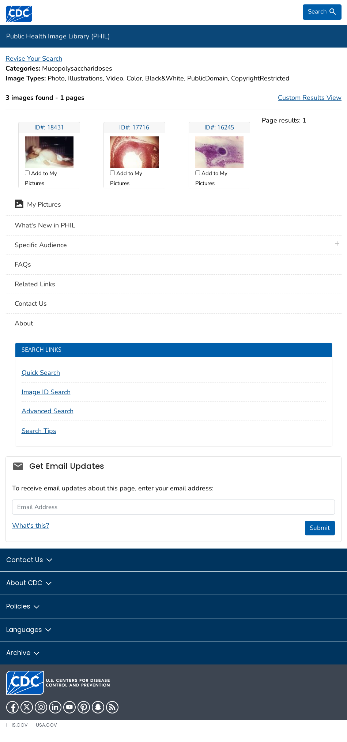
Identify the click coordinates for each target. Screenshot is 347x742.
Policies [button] (23, 606)
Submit (320, 528)
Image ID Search (46, 392)
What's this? (30, 525)
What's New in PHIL (45, 225)
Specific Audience (41, 245)
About (24, 323)
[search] (322, 12)
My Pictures (38, 205)
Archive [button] (23, 652)
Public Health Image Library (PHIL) (58, 36)
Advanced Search (47, 411)
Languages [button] (29, 629)
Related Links (35, 284)
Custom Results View (310, 97)
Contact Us (31, 303)
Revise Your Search (33, 58)
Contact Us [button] (29, 559)
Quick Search (41, 372)
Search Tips (39, 430)
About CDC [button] (29, 582)
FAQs (23, 264)
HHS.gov (17, 725)
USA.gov (46, 725)
